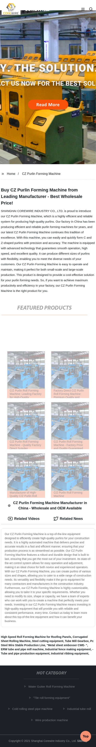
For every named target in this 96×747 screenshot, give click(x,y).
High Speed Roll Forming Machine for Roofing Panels (36, 636)
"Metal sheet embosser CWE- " (67, 645)
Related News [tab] (68, 518)
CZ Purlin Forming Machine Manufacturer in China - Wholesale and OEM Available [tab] (47, 505)
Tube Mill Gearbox (76, 641)
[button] (83, 9)
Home (11, 173)
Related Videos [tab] (24, 518)
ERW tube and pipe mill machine (22, 649)
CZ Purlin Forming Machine (41, 173)
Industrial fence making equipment (68, 649)
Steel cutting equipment (47, 641)
